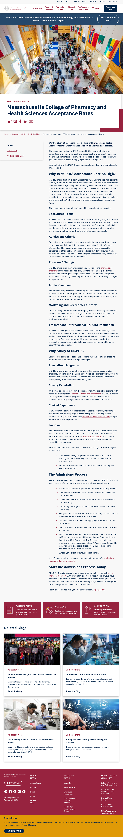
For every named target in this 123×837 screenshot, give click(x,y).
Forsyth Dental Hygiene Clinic (107, 806)
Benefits (67, 783)
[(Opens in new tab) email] (15, 121)
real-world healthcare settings (96, 416)
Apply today (99, 590)
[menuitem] (37, 8)
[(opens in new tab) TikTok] (23, 791)
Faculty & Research (49, 8)
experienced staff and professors (86, 394)
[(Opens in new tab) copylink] (9, 121)
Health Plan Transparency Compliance (69, 809)
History (33, 787)
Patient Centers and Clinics (109, 776)
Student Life (71, 8)
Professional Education (83, 8)
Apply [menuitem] (59, 2)
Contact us (13, 783)
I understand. (14, 831)
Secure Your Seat (108, 19)
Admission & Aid (60, 8)
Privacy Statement (29, 825)
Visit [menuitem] (68, 2)
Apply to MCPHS (101, 606)
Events (33, 792)
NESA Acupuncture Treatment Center (108, 812)
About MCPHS (33, 776)
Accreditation (35, 783)
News (32, 796)
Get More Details (24, 606)
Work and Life (69, 787)
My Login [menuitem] (113, 2)
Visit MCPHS (60, 607)
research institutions (92, 436)
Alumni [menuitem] (93, 2)
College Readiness (15, 156)
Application (12, 150)
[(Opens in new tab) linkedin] (25, 121)
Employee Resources (68, 793)
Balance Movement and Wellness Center (109, 784)
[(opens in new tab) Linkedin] (5, 791)
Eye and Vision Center (107, 799)
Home (6, 134)
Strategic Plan (33, 802)
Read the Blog (16, 691)
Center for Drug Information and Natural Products (107, 792)
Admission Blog (34, 134)
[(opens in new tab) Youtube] (19, 791)
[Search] (96, 8)
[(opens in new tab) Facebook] (10, 791)
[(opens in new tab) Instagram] (14, 791)
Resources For (110, 8)
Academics (37, 8)
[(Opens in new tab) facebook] (20, 121)
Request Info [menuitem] (80, 2)
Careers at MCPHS (69, 776)
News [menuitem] (102, 2)
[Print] (31, 121)
